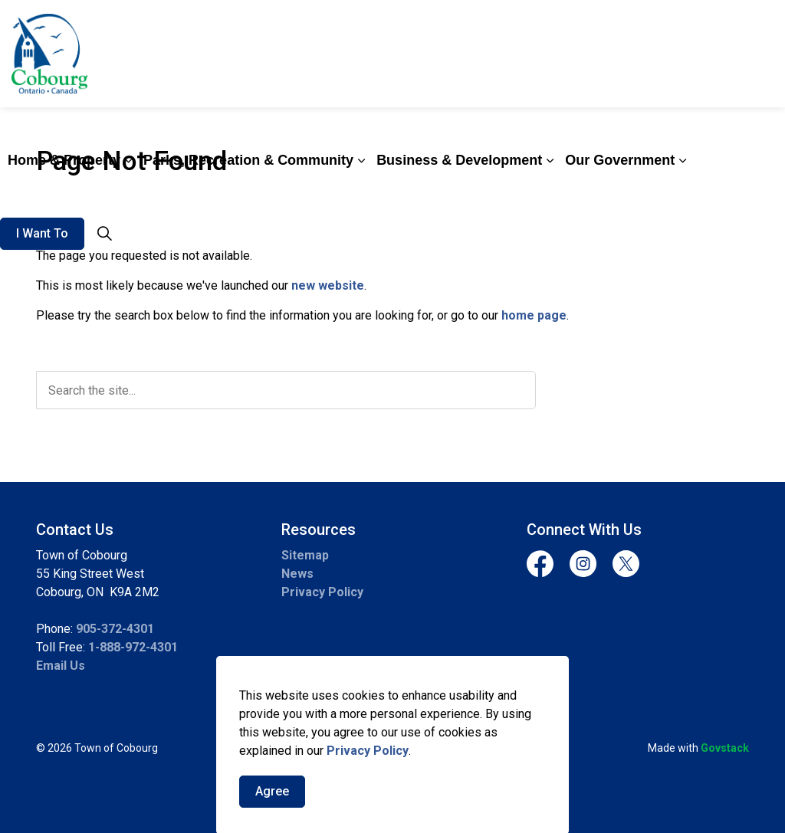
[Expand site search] (104, 234)
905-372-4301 (115, 628)
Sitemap (305, 555)
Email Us (60, 665)
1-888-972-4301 (133, 647)
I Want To (42, 233)
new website (327, 285)
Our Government (620, 160)
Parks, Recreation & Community (248, 160)
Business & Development (459, 160)
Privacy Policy (368, 786)
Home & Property (64, 160)
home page (534, 315)
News (297, 573)
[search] (286, 390)
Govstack (725, 748)
